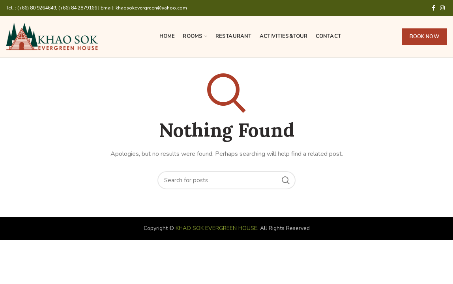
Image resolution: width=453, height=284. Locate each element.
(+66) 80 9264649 (36, 8)
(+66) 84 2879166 (77, 8)
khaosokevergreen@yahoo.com (151, 8)
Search (286, 180)
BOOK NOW (424, 36)
